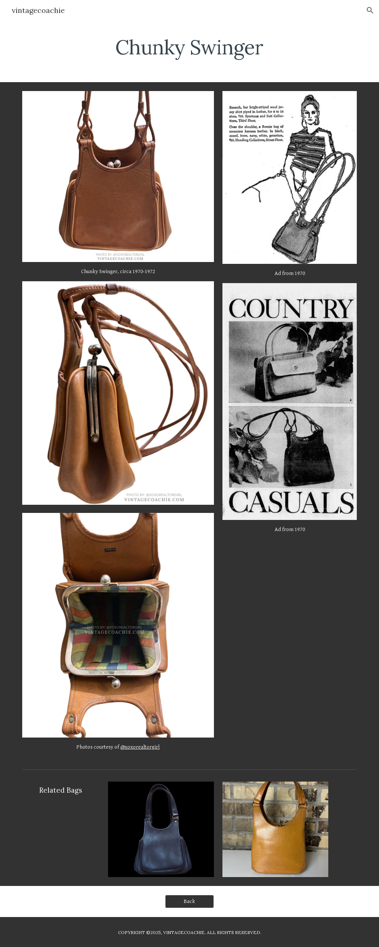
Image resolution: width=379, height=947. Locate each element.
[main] (189, 46)
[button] (370, 10)
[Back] (189, 901)
